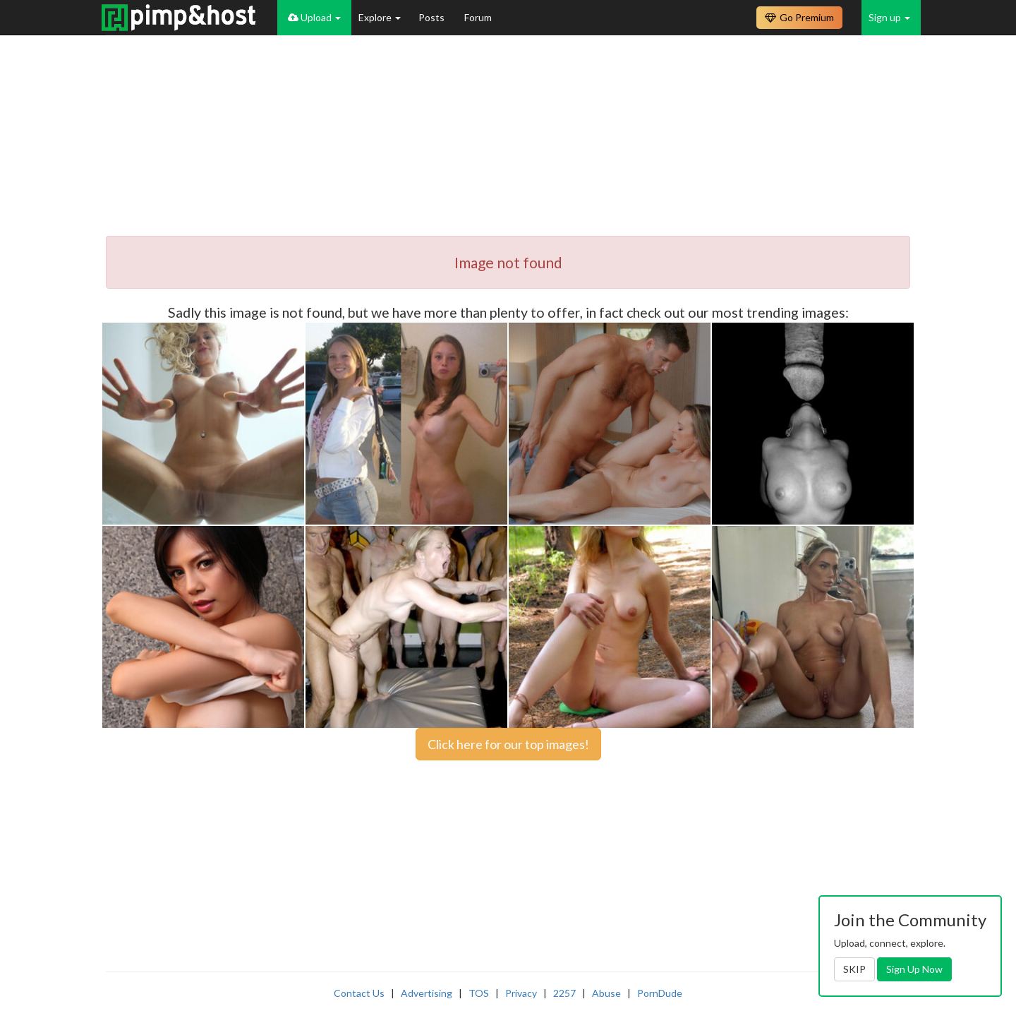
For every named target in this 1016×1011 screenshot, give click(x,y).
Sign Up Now (914, 969)
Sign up (889, 17)
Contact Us (359, 993)
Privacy (521, 993)
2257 (564, 993)
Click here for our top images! (508, 744)
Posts (432, 17)
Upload (314, 17)
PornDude (659, 993)
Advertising (426, 993)
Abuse (606, 993)
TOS (478, 993)
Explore (379, 17)
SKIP (854, 969)
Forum (478, 17)
